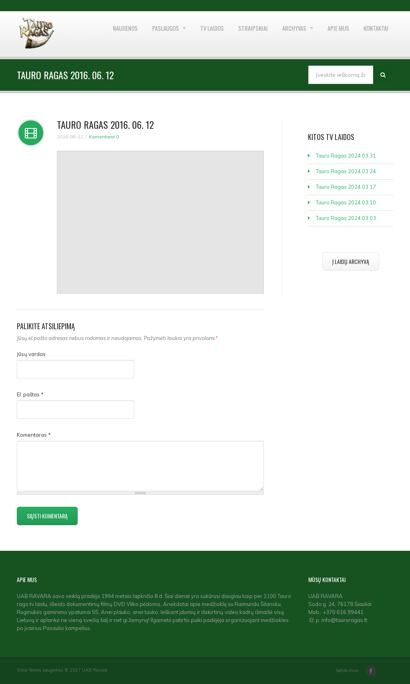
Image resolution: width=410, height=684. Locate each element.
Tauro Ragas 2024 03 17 (346, 187)
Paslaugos (142, 34)
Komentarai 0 (104, 137)
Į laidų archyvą (350, 261)
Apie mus (331, 34)
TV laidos (192, 34)
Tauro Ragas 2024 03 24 (346, 171)
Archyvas (283, 34)
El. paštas (30, 394)
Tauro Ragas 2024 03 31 (346, 155)
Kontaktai (373, 34)
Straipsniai (237, 34)
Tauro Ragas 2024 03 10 (346, 202)
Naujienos (96, 34)
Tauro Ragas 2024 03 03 (346, 218)
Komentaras (34, 435)
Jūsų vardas (31, 354)
